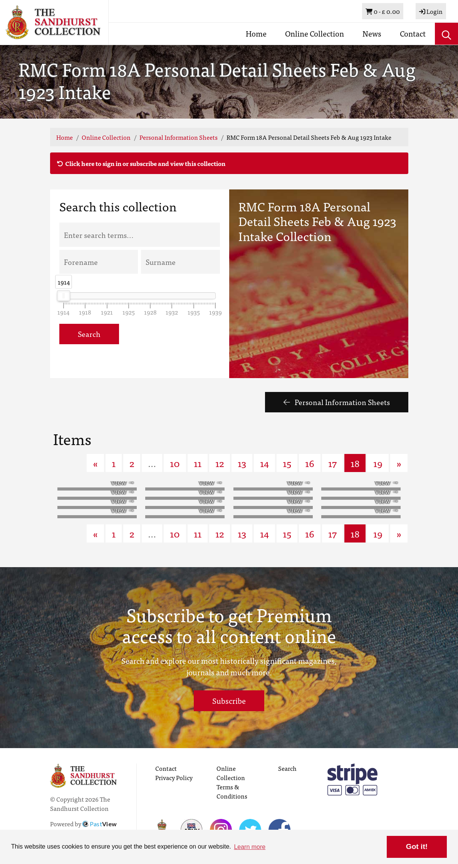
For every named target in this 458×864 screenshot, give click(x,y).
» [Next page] (398, 463)
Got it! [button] (417, 846)
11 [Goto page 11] (197, 463)
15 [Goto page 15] (287, 463)
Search (89, 334)
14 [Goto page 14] (264, 463)
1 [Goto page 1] (114, 463)
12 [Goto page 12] (219, 463)
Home (256, 33)
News (371, 33)
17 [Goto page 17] (332, 463)
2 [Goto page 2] (131, 463)
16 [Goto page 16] (309, 463)
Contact (413, 33)
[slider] (63, 295)
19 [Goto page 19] (378, 463)
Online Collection (314, 33)
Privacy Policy (174, 777)
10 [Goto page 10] (175, 463)
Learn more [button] (249, 847)
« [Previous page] (95, 463)
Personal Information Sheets (178, 137)
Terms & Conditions (231, 791)
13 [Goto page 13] (242, 463)
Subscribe (229, 700)
